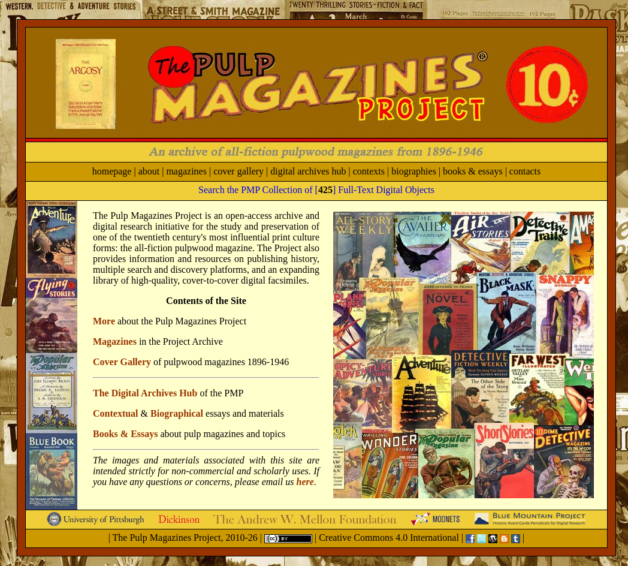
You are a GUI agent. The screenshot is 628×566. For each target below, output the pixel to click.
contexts (369, 171)
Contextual (115, 413)
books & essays (473, 171)
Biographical (176, 413)
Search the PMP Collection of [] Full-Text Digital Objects (316, 190)
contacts (525, 171)
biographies (413, 171)
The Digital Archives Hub (145, 393)
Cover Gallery (122, 362)
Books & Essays (125, 434)
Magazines (115, 341)
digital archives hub (308, 171)
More (104, 321)
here (304, 482)
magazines (186, 171)
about (149, 171)
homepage (112, 171)
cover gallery (238, 171)
